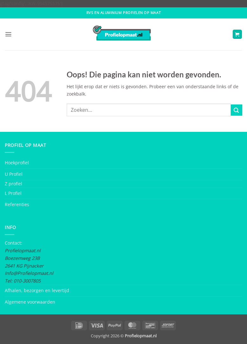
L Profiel (13, 193)
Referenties (17, 204)
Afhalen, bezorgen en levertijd (37, 290)
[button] (8, 34)
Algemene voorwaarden (30, 302)
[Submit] (236, 110)
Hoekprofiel (17, 163)
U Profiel (14, 174)
